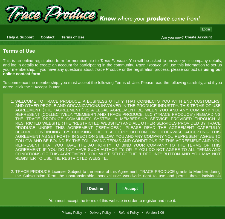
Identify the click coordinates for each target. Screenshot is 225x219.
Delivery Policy (100, 213)
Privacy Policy (72, 213)
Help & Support (20, 37)
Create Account (198, 37)
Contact (47, 37)
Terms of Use (73, 37)
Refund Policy (129, 213)
